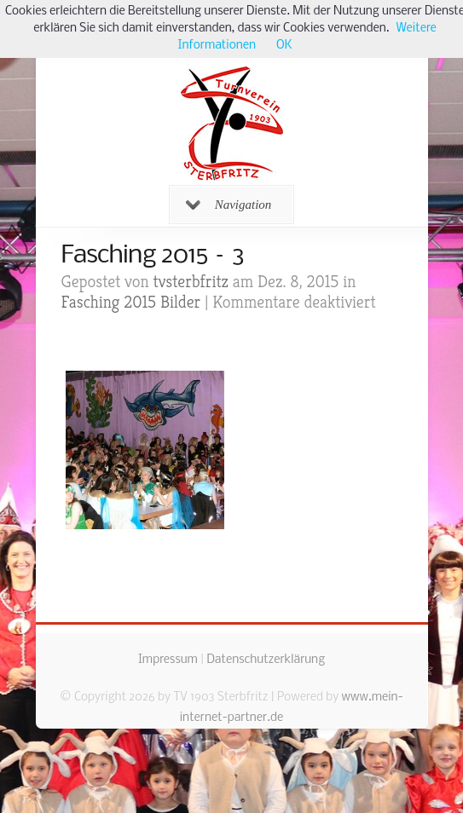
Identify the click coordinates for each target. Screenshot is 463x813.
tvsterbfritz (191, 281)
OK (284, 45)
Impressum (168, 660)
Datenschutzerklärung (265, 660)
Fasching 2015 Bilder (131, 302)
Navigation (229, 204)
